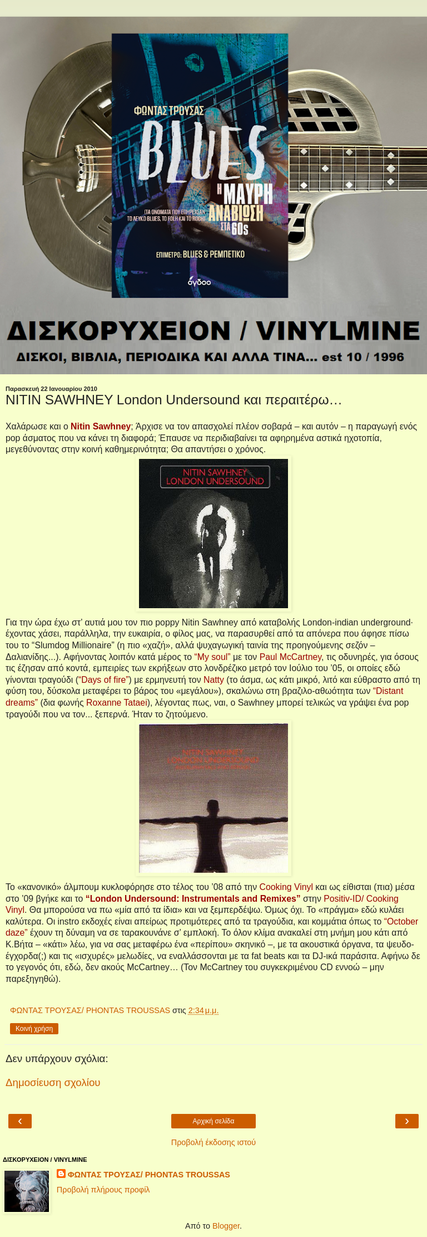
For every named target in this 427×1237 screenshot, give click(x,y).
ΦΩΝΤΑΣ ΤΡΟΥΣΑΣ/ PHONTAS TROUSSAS (149, 1174)
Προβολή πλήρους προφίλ (103, 1189)
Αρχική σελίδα (214, 1121)
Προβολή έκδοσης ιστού (213, 1142)
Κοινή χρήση (34, 1029)
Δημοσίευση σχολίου (53, 1082)
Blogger (226, 1225)
